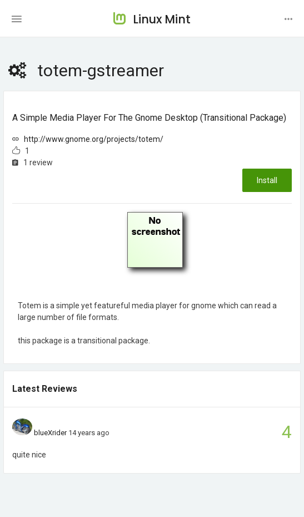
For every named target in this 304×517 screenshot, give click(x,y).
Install (267, 180)
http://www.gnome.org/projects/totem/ (93, 139)
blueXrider (50, 433)
